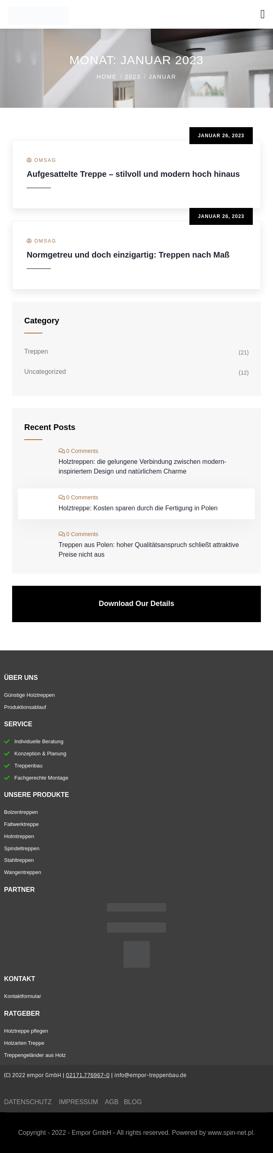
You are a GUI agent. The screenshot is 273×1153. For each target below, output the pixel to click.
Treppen (36, 351)
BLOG (134, 1101)
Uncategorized (45, 371)
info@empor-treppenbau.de (150, 1075)
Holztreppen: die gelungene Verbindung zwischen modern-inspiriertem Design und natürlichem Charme (142, 466)
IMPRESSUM (78, 1101)
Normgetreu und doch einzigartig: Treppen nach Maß (128, 254)
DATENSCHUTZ (28, 1101)
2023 (133, 76)
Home (107, 76)
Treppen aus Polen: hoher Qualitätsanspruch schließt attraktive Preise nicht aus (149, 549)
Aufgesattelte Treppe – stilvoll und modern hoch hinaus (133, 174)
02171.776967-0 (87, 1075)
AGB (112, 1101)
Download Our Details (136, 604)
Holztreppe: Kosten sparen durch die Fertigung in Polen (138, 508)
